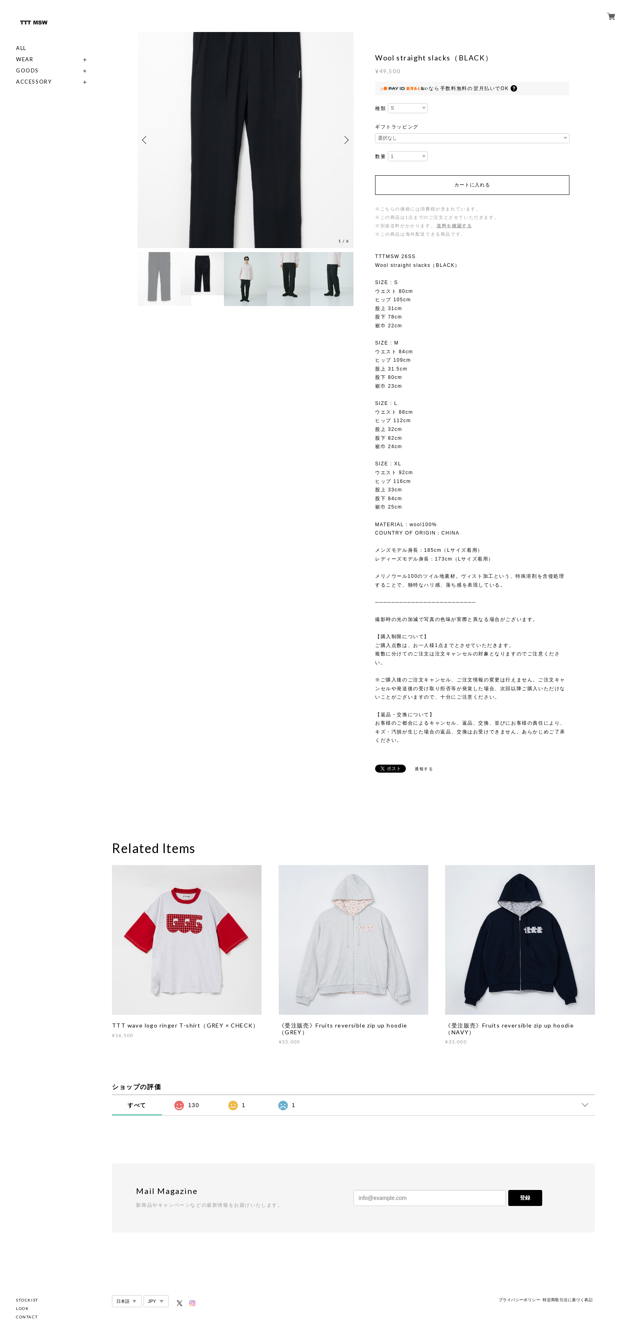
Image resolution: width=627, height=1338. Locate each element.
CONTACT (27, 1316)
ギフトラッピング (397, 127)
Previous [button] (146, 140)
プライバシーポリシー (519, 1300)
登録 (525, 1198)
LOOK (22, 1308)
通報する (424, 769)
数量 (380, 156)
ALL (21, 48)
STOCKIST (27, 1300)
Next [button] (345, 140)
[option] (245, 140)
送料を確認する (454, 225)
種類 (380, 108)
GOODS (27, 70)
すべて (137, 1105)
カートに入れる (472, 185)
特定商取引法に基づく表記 (568, 1300)
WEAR (24, 59)
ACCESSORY (34, 81)
